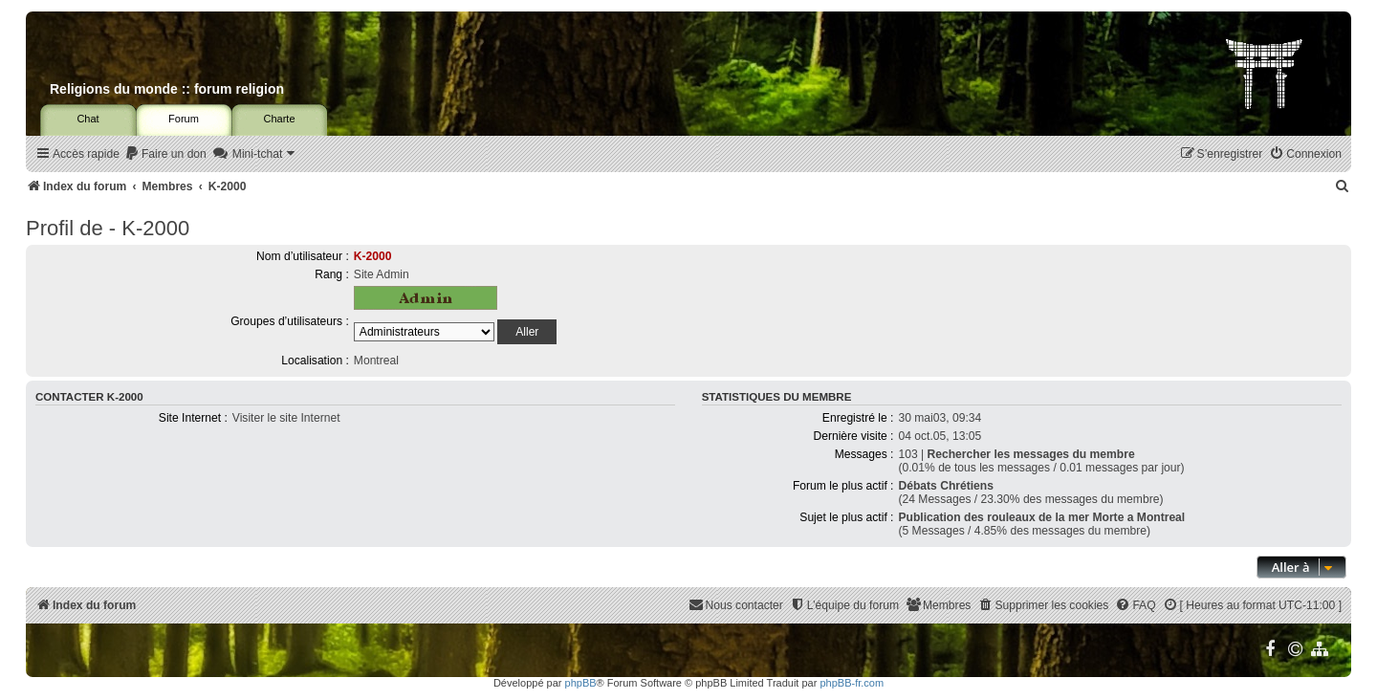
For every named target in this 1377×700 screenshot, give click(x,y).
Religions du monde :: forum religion (167, 89)
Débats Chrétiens (945, 485)
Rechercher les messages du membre (1031, 454)
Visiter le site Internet (286, 418)
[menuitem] (165, 154)
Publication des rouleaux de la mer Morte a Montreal (1041, 517)
